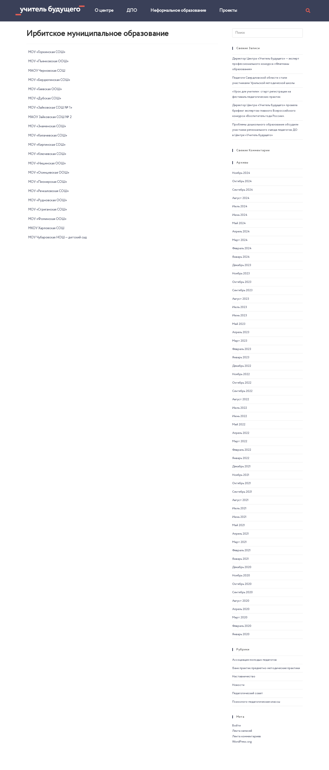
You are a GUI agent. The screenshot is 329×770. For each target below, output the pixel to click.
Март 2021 (239, 542)
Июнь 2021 (239, 517)
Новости (238, 685)
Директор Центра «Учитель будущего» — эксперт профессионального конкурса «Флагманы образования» (265, 64)
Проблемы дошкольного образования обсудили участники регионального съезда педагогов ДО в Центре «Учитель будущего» (265, 130)
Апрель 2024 (241, 231)
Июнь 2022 (239, 416)
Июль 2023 (239, 307)
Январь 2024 (241, 257)
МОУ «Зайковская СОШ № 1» (50, 107)
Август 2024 (241, 198)
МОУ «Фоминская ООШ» (47, 219)
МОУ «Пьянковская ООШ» (48, 61)
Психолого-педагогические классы (256, 702)
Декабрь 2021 (241, 466)
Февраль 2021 (241, 550)
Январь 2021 (240, 559)
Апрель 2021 (240, 534)
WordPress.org (242, 742)
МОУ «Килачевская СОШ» (47, 135)
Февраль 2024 (242, 248)
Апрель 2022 (240, 433)
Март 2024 (240, 240)
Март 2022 (239, 441)
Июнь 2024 (239, 215)
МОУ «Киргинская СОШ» (46, 144)
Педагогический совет (247, 693)
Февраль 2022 (241, 450)
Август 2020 (240, 601)
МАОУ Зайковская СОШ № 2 (50, 117)
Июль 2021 (239, 508)
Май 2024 (239, 223)
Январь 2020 (241, 634)
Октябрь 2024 (242, 181)
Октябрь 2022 (241, 383)
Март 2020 (239, 617)
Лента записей (242, 731)
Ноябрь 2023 (241, 273)
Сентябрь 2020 (242, 592)
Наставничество (243, 676)
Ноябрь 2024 (241, 173)
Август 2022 (240, 399)
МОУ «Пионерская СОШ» (47, 182)
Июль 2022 (239, 408)
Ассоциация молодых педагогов (254, 660)
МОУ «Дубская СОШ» (44, 98)
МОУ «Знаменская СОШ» (47, 126)
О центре (104, 10)
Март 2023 (239, 341)
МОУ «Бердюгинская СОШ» (49, 80)
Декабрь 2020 (241, 567)
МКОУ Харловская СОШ (46, 228)
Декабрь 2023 (241, 265)
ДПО (131, 10)
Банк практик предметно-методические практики (266, 668)
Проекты (228, 10)
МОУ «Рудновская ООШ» (47, 200)
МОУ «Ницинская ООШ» (47, 163)
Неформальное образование (178, 10)
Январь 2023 (240, 357)
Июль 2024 (239, 206)
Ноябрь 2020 (241, 575)
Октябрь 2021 (241, 483)
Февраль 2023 (241, 349)
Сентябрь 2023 (242, 290)
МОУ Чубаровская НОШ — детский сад (57, 237)
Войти (236, 725)
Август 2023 (240, 299)
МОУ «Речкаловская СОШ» (48, 191)
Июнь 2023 (239, 315)
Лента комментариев (246, 736)
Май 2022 (238, 424)
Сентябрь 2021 (242, 492)
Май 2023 (238, 324)
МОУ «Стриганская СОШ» (47, 209)
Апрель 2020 (241, 609)
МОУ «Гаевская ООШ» (45, 89)
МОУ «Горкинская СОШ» (46, 52)
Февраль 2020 (241, 626)
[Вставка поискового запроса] (267, 33)
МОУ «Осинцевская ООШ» (48, 172)
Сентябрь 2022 (242, 391)
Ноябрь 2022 (241, 374)
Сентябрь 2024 (242, 190)
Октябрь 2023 (241, 282)
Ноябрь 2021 (240, 475)
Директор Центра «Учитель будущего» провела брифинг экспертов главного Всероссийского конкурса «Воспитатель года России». (264, 110)
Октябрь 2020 (242, 584)
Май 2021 (238, 525)
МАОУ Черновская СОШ (46, 70)
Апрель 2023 (240, 332)
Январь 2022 (240, 458)
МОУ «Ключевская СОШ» (47, 154)
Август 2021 (240, 500)
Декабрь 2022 (241, 366)
